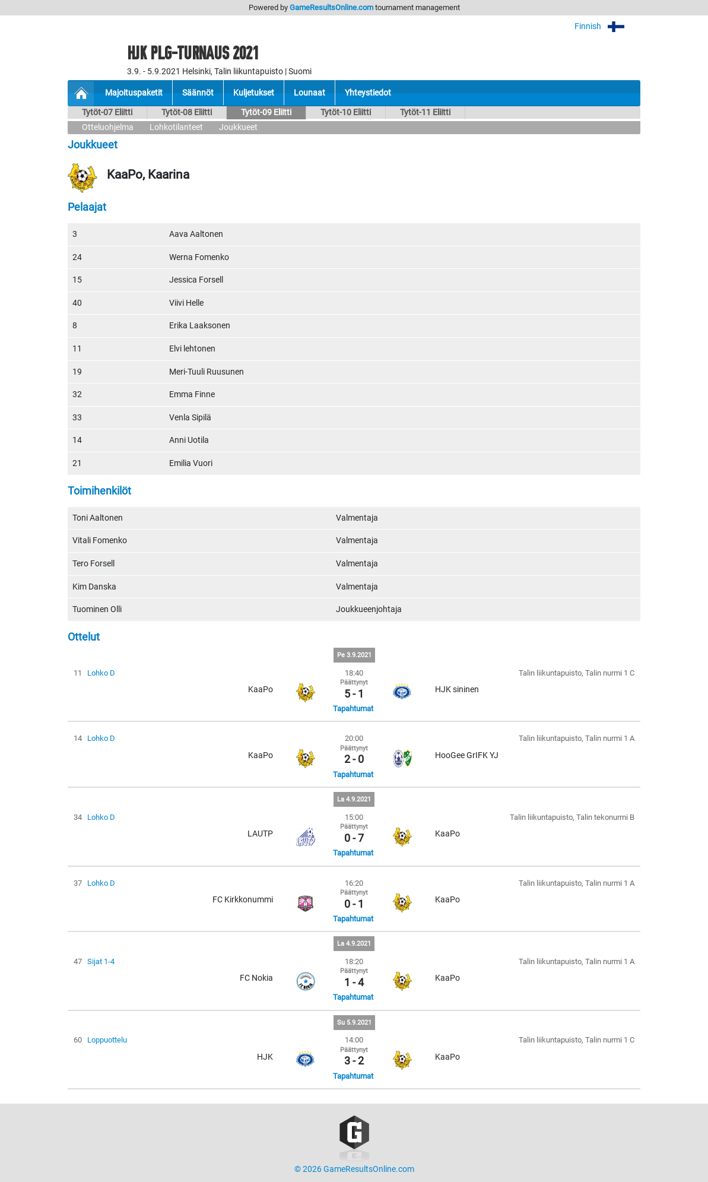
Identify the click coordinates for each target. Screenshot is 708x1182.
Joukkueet (238, 127)
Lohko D (101, 672)
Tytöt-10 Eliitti (345, 112)
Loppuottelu (107, 1039)
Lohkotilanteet (176, 127)
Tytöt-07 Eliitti (107, 112)
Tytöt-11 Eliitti (425, 112)
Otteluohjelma (108, 127)
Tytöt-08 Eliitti (186, 112)
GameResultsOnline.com (331, 7)
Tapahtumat (353, 708)
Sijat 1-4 (101, 961)
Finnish (607, 26)
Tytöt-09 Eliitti (266, 112)
